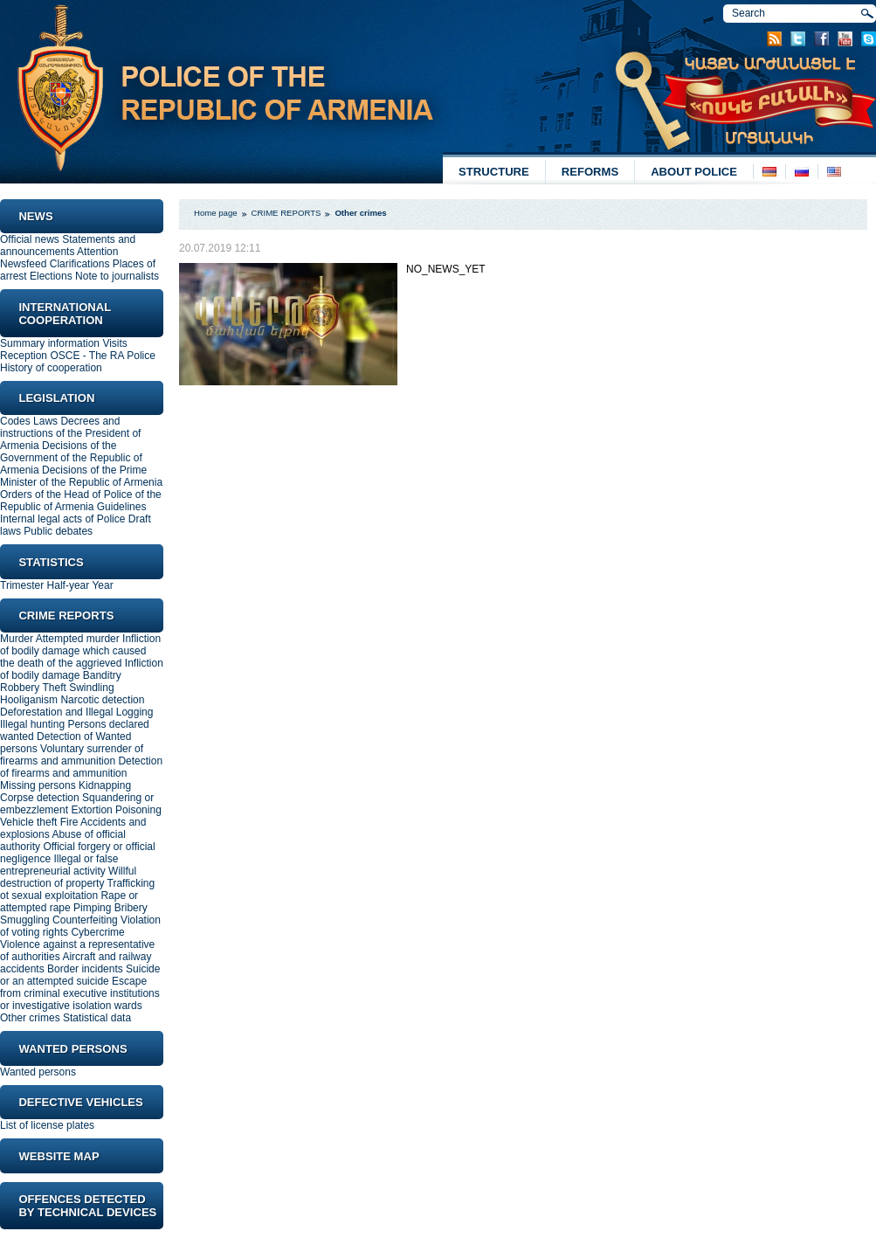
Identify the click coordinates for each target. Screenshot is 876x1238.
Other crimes (30, 1018)
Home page (216, 213)
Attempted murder (78, 639)
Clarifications (80, 264)
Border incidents (85, 969)
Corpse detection (39, 798)
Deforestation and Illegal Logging (76, 712)
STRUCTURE (494, 171)
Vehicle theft (28, 822)
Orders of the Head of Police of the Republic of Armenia (81, 500)
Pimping (92, 908)
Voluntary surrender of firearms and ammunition (71, 755)
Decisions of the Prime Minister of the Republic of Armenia (81, 476)
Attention (97, 252)
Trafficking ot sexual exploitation (77, 889)
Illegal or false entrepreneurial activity (59, 865)
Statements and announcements (67, 245)
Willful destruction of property (68, 877)
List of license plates (47, 1125)
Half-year (68, 585)
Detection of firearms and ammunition (81, 767)
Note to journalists (117, 276)
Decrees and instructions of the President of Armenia (70, 433)
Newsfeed (23, 264)
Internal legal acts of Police (62, 519)
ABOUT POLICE (694, 171)
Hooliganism (29, 700)
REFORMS (590, 171)
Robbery (19, 687)
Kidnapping (105, 785)
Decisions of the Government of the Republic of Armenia (71, 457)
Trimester (22, 585)
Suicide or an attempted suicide (80, 975)
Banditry (102, 675)
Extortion (91, 810)
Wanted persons (38, 1072)
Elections (51, 276)
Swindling (91, 687)
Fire (69, 822)
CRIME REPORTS (286, 213)
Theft (54, 687)
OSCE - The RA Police (102, 355)
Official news (29, 239)
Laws (45, 421)
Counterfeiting (85, 920)
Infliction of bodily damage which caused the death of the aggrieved (80, 651)
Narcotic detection (102, 700)
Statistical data (97, 1018)
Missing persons (38, 785)
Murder (16, 639)
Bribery (131, 908)
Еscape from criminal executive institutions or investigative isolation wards (80, 993)
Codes (15, 421)
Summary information (50, 343)
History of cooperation (51, 368)
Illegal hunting (32, 724)
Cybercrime (97, 932)
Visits (114, 343)
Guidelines (122, 507)
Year (102, 585)
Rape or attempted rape (69, 901)
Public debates (58, 531)
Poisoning (138, 810)
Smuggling (25, 920)
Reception (23, 355)
